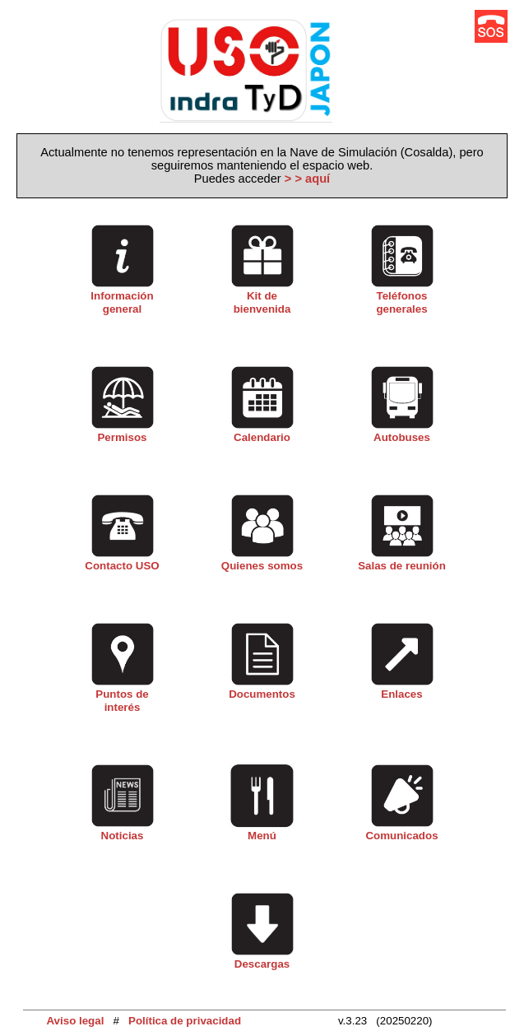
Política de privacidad (184, 1021)
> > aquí (307, 178)
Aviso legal (75, 1021)
